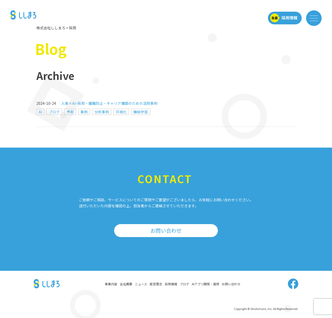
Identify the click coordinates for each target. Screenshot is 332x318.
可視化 (121, 112)
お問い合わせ (166, 230)
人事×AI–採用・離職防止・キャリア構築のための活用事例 (109, 103)
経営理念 (156, 284)
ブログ (54, 112)
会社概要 (126, 284)
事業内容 (111, 284)
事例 (84, 112)
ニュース (141, 284)
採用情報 (171, 284)
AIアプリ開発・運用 (205, 284)
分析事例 (101, 112)
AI (40, 112)
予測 (70, 112)
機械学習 (140, 112)
